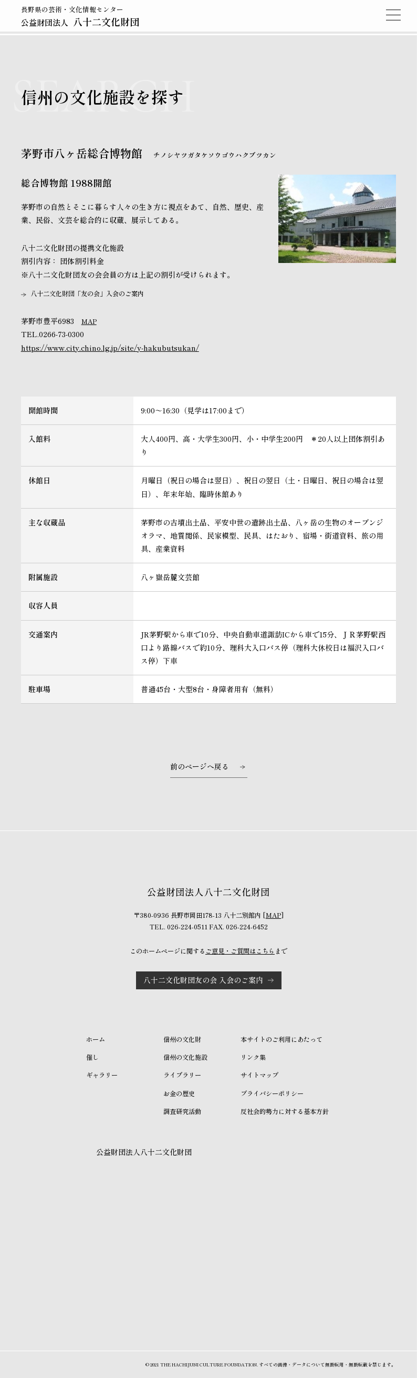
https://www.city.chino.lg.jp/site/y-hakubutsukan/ (110, 347)
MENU (393, 15)
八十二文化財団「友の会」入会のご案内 (87, 293)
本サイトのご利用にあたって (281, 1039)
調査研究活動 (182, 1111)
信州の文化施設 (185, 1057)
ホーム (95, 1039)
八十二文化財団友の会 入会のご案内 (203, 980)
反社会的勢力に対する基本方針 (285, 1111)
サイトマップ (259, 1075)
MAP (89, 321)
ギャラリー (102, 1075)
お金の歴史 (179, 1093)
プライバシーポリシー (272, 1093)
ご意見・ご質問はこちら (240, 951)
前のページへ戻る (199, 766)
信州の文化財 (182, 1039)
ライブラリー (182, 1075)
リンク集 (253, 1057)
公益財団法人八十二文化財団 (144, 1152)
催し (92, 1057)
